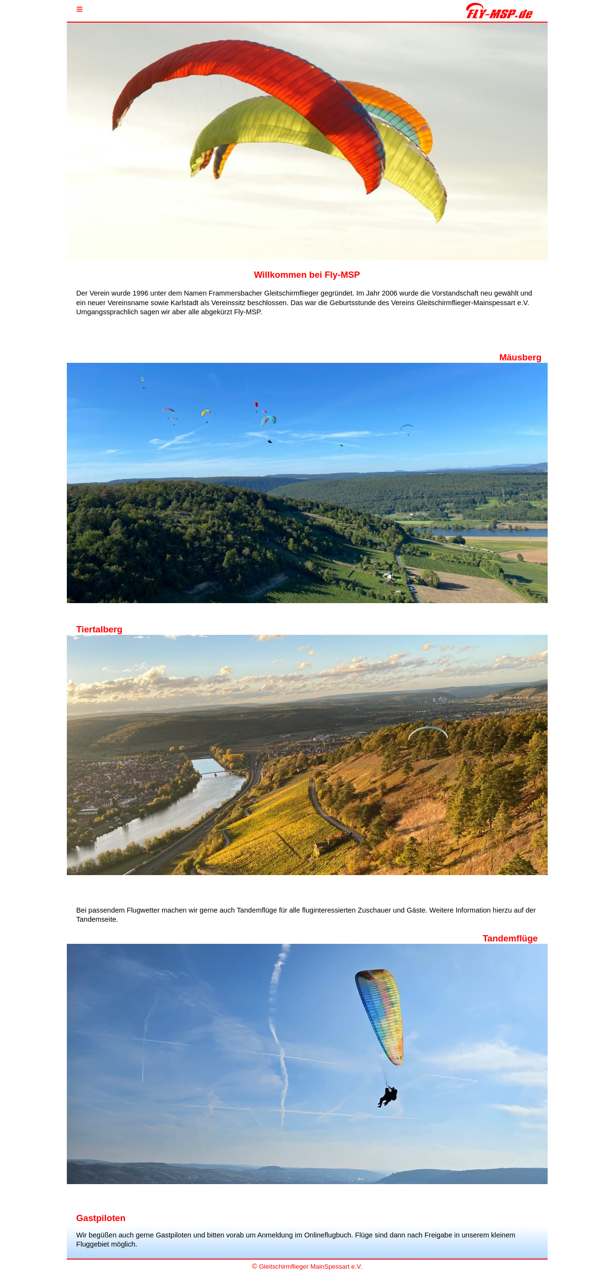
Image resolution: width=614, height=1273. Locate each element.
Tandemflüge (510, 938)
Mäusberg (520, 357)
